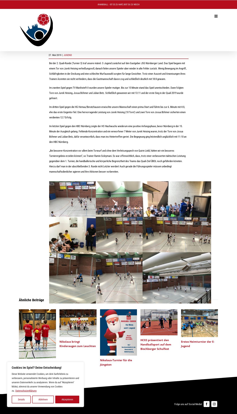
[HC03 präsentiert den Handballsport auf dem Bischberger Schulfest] (159, 310)
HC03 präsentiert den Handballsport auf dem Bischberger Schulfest (155, 344)
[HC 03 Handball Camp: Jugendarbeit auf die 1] (37, 310)
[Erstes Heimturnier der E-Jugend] (199, 310)
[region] (45, 384)
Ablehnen (43, 399)
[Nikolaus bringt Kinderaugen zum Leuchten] (78, 310)
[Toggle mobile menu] (216, 16)
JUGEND (68, 55)
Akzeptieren (67, 399)
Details (21, 399)
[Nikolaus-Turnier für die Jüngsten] (118, 310)
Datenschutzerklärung (26, 390)
